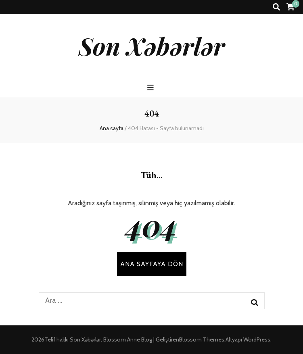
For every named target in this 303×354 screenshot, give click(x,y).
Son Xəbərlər (152, 45)
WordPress (256, 339)
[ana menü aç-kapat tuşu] (151, 88)
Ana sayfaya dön (151, 264)
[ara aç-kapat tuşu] (276, 7)
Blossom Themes (201, 339)
